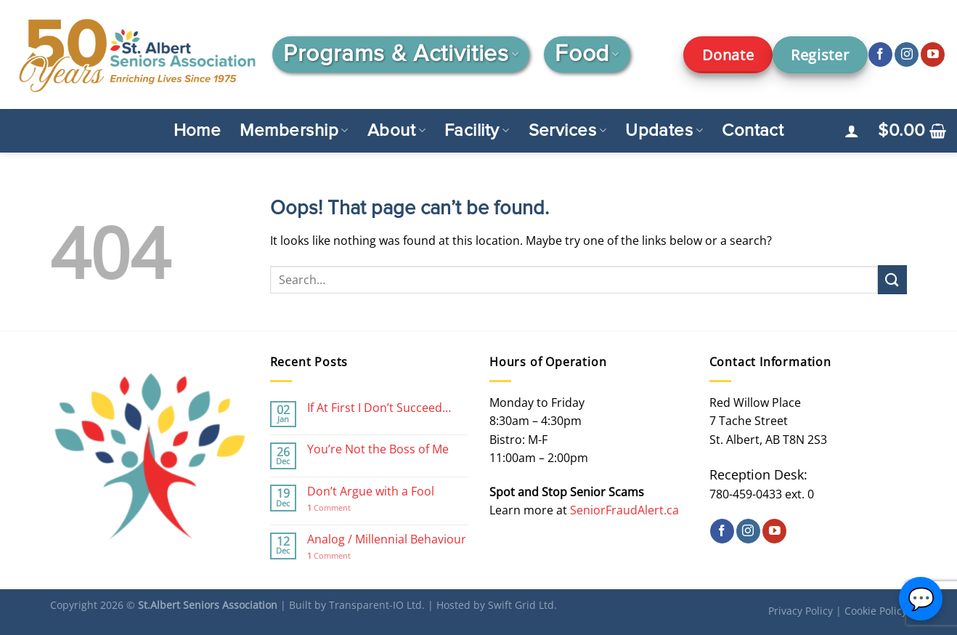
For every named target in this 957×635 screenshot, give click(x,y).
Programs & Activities (400, 54)
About (396, 130)
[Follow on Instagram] (907, 54)
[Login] (851, 131)
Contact (752, 130)
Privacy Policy (800, 611)
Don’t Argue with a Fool (370, 491)
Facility (477, 130)
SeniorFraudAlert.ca (624, 510)
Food (587, 54)
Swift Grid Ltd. (522, 605)
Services (568, 130)
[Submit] (892, 279)
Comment (329, 507)
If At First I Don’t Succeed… (379, 408)
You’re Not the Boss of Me (378, 449)
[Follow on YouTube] (933, 54)
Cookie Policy (875, 611)
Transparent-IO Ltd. (377, 605)
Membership (294, 130)
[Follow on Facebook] (880, 54)
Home (197, 130)
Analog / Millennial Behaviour (386, 539)
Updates (664, 130)
